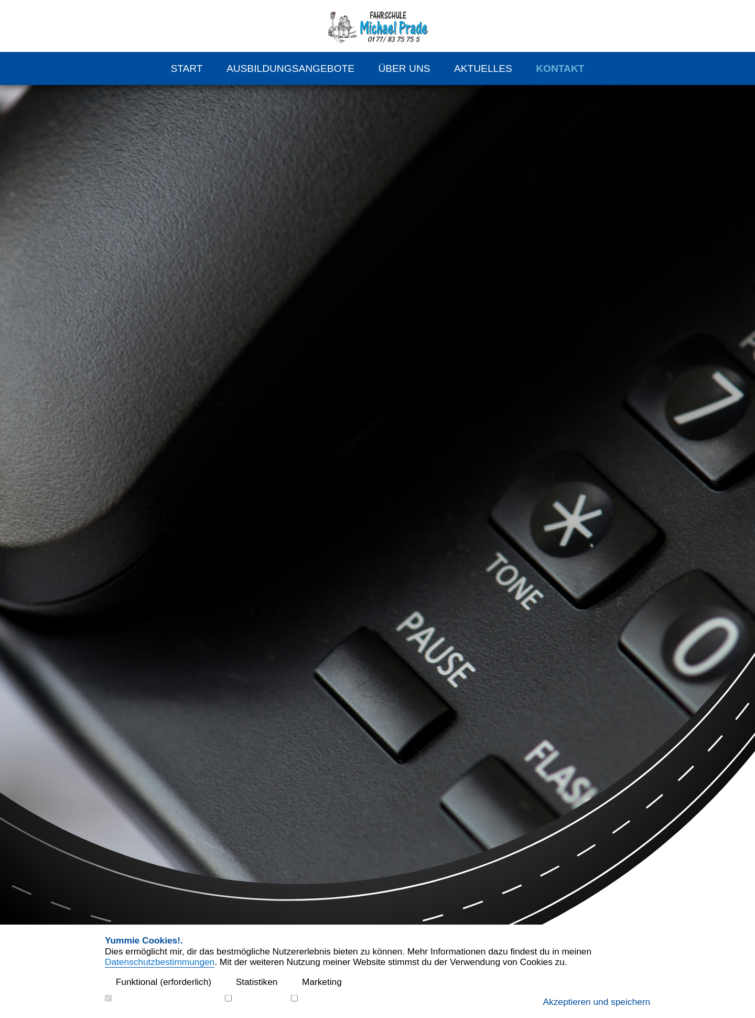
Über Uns (404, 68)
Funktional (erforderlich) (158, 982)
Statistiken (251, 982)
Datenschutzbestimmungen (159, 962)
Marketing (316, 982)
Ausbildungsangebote (290, 68)
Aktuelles (483, 68)
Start (186, 68)
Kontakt (560, 68)
